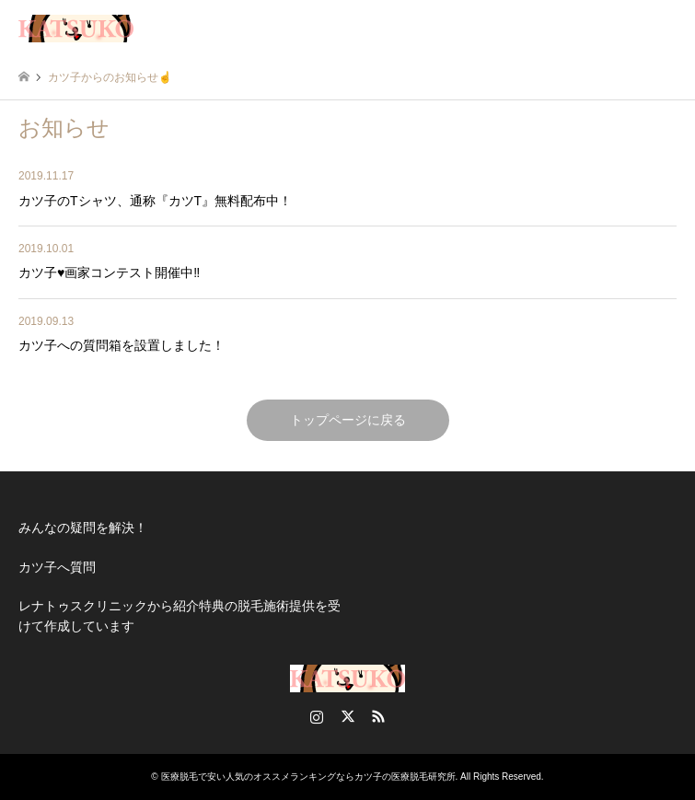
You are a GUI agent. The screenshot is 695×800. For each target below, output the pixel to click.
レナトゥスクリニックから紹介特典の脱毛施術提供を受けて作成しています (179, 615)
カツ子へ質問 (57, 567)
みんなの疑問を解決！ (82, 527)
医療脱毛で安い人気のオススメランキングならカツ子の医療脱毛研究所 (308, 776)
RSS (378, 716)
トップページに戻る (348, 419)
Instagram (316, 716)
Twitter (348, 716)
